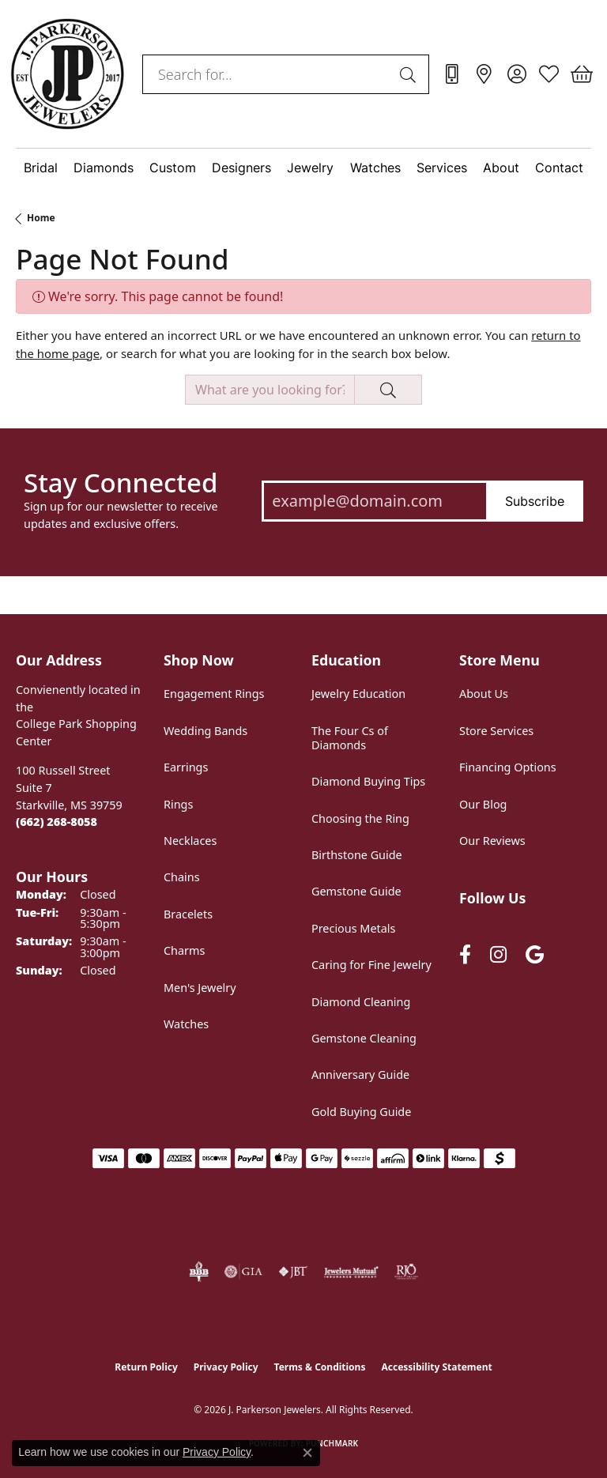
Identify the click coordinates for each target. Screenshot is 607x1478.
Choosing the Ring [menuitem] (360, 818)
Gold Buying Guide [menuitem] (361, 1111)
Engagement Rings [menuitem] (214, 693)
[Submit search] (410, 74)
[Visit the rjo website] (406, 1272)
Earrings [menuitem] (186, 767)
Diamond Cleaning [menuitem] (360, 1001)
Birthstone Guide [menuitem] (356, 854)
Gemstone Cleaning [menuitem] (364, 1038)
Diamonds (104, 167)
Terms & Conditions (320, 1367)
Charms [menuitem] (184, 950)
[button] (516, 74)
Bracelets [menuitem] (188, 914)
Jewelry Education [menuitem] (358, 693)
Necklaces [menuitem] (190, 840)
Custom (172, 167)
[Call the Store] (56, 821)
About (501, 167)
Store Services (496, 730)
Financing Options (507, 767)
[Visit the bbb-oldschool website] (199, 1272)
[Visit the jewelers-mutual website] (351, 1272)
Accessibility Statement (436, 1367)
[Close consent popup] (307, 1452)
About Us (483, 693)
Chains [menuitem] (182, 876)
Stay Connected (120, 483)
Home (41, 217)
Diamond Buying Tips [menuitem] (368, 781)
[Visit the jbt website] (293, 1272)
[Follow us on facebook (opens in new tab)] (465, 954)
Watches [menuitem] (186, 1023)
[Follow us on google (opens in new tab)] (535, 954)
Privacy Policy (226, 1367)
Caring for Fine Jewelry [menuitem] (371, 964)
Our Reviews (492, 840)
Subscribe (534, 501)
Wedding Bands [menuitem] (205, 730)
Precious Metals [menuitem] (353, 928)
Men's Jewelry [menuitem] (200, 987)
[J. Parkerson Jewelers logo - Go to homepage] (67, 74)
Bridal (41, 167)
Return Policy (146, 1367)
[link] (452, 74)
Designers (241, 167)
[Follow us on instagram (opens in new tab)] (498, 954)
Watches (375, 167)
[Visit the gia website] (243, 1272)
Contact (559, 167)
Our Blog (483, 804)
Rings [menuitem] (178, 804)
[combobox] (267, 74)
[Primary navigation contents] (303, 167)
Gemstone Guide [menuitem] (356, 891)
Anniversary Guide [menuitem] (360, 1074)
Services (442, 167)
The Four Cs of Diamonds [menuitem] (349, 737)
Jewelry (310, 167)
